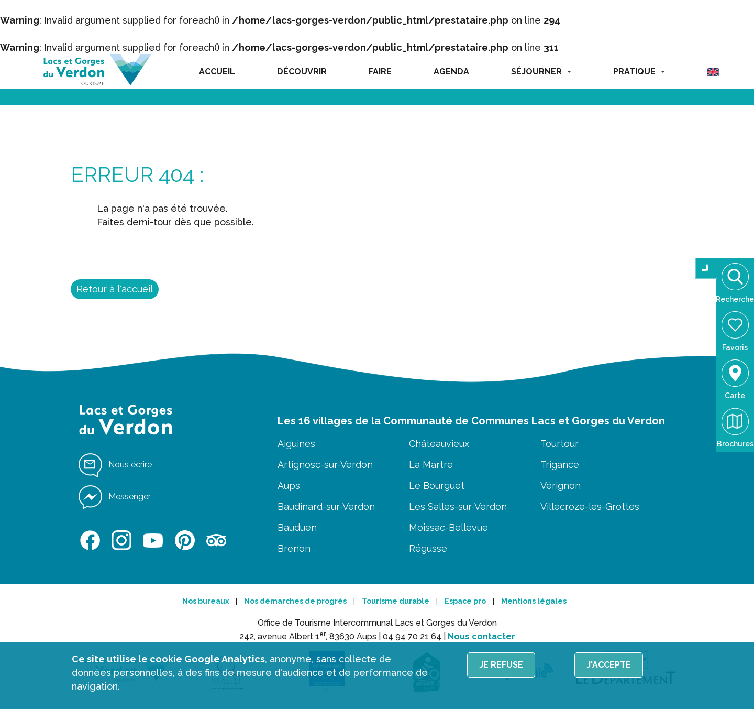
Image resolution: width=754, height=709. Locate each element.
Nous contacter (481, 636)
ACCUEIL (217, 72)
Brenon (294, 548)
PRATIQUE (639, 72)
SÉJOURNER (541, 72)
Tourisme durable (395, 601)
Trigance (559, 464)
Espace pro (465, 601)
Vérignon (560, 485)
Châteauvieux (439, 443)
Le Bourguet (436, 485)
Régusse (428, 548)
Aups (289, 485)
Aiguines (296, 443)
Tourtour (559, 443)
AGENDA (451, 72)
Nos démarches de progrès (295, 601)
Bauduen (297, 527)
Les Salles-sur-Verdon (458, 506)
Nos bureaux (205, 601)
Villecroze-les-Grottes (589, 506)
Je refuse (501, 665)
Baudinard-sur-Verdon (326, 506)
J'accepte (608, 665)
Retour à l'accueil (114, 288)
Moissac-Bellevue (448, 527)
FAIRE (380, 72)
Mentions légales (534, 601)
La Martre (431, 464)
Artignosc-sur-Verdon (325, 464)
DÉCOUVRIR (302, 72)
